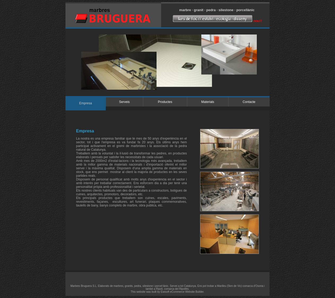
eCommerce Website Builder (187, 291)
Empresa (85, 103)
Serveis (124, 102)
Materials (207, 102)
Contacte (249, 102)
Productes (165, 102)
